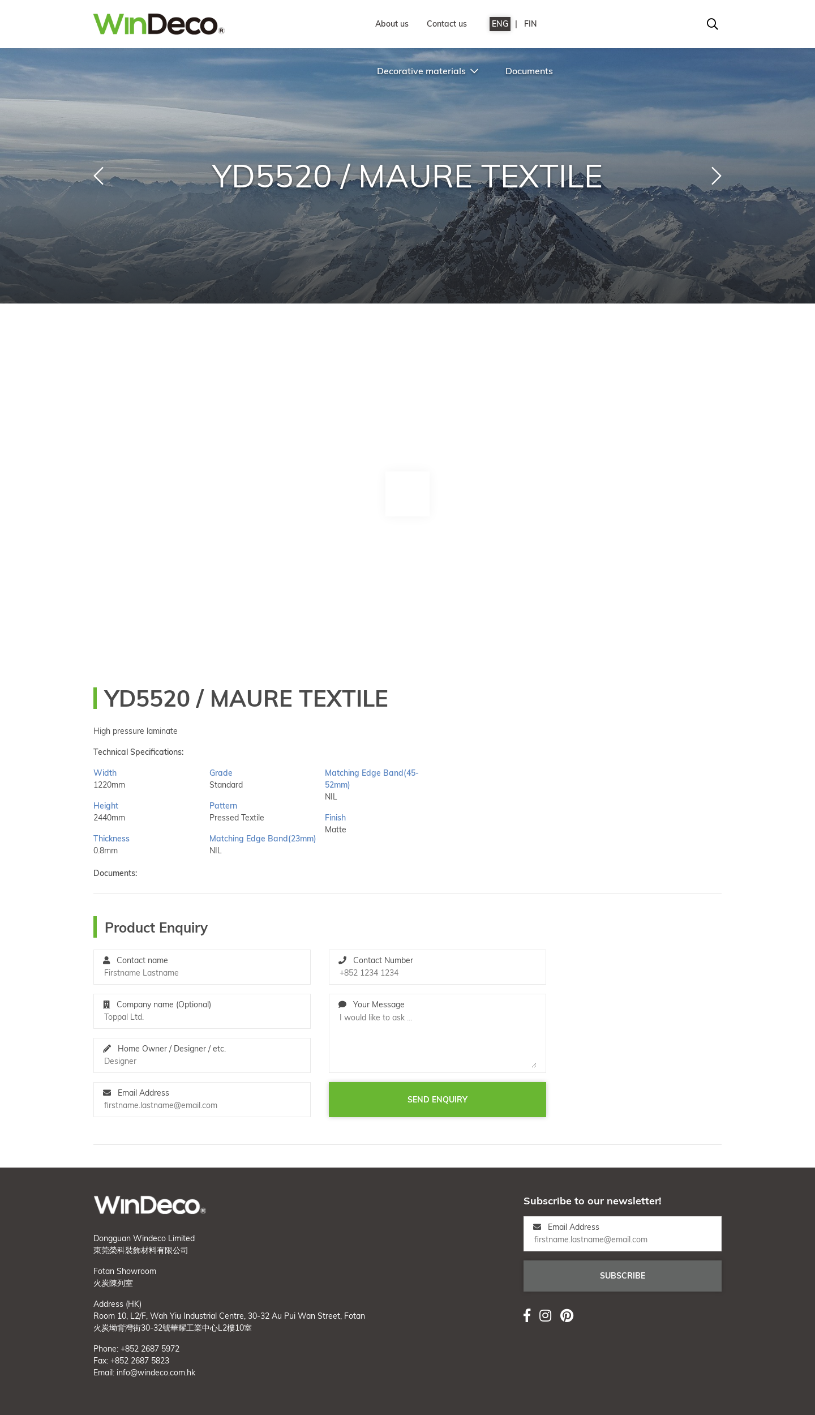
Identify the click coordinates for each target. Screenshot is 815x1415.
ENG (500, 24)
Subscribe (622, 1276)
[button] (98, 176)
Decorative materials (427, 70)
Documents (529, 70)
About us (392, 24)
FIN (530, 24)
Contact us (447, 24)
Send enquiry (437, 1100)
